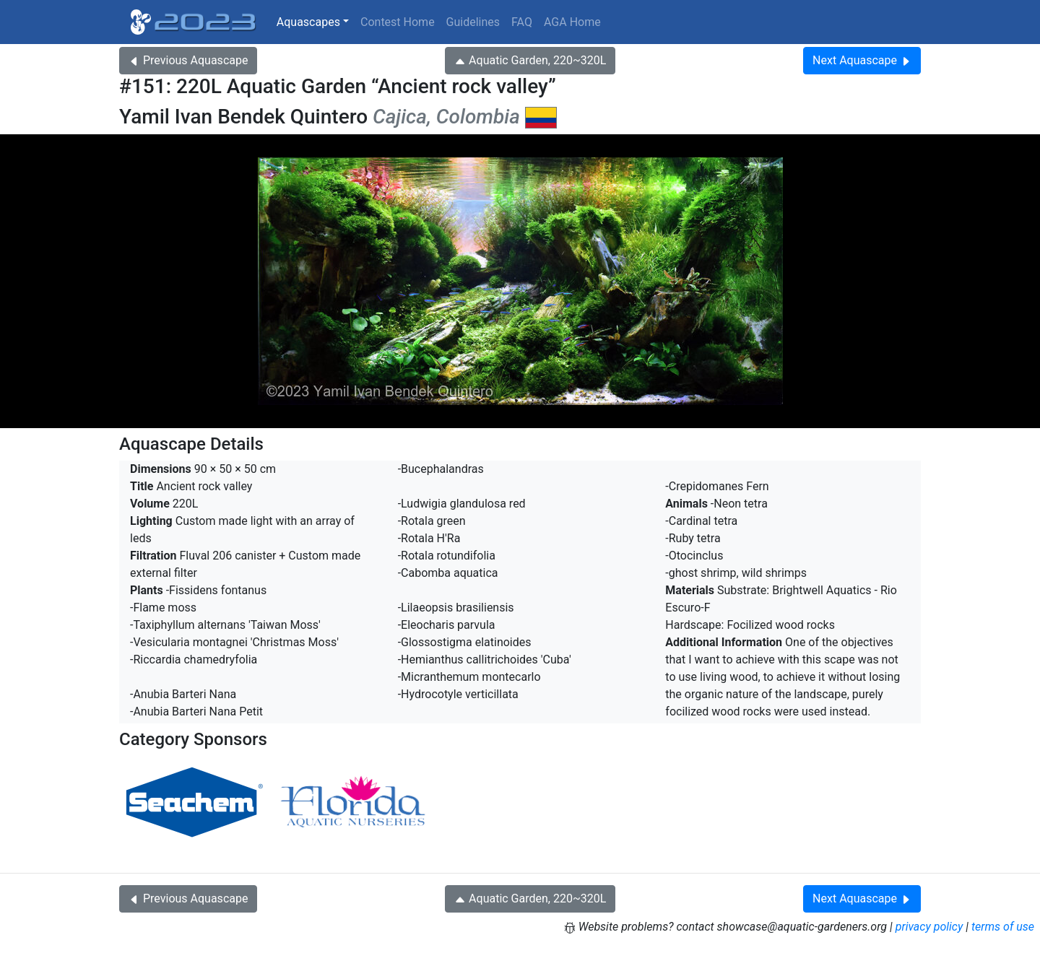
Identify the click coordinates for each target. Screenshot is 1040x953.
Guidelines (473, 22)
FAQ (521, 22)
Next (861, 60)
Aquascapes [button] (308, 22)
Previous (188, 60)
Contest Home (397, 22)
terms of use (1002, 927)
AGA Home (572, 22)
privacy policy (929, 927)
